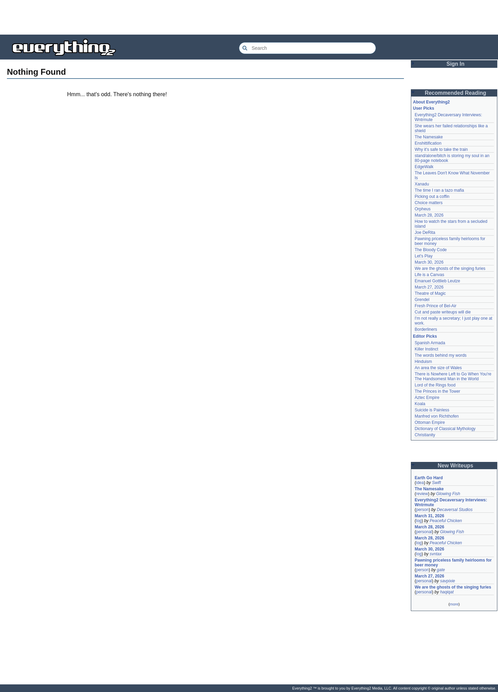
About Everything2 (431, 102)
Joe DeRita (425, 232)
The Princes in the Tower (437, 391)
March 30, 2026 (429, 262)
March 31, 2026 (429, 515)
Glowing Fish (448, 493)
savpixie (447, 581)
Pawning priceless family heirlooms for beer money (453, 562)
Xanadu (422, 184)
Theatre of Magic (430, 293)
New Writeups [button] (455, 465)
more (454, 604)
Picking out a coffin (432, 196)
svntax (436, 554)
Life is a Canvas (429, 274)
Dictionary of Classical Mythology (445, 428)
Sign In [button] (455, 64)
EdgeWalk (424, 166)
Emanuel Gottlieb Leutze (437, 281)
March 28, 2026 (429, 215)
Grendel (422, 299)
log (419, 520)
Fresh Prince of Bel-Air (435, 305)
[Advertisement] (249, 17)
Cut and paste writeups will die (443, 312)
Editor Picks (425, 336)
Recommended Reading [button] (455, 93)
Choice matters (429, 202)
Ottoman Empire (430, 422)
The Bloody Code (431, 249)
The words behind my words (441, 355)
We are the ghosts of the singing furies (450, 268)
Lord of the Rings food (435, 385)
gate (441, 569)
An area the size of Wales (438, 367)
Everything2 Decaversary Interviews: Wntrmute (451, 502)
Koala (420, 403)
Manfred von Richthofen (437, 416)
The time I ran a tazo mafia (439, 190)
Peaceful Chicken (446, 520)
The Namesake (429, 137)
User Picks (423, 108)
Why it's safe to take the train (441, 149)
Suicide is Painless (432, 410)
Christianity (425, 434)
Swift (436, 482)
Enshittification (428, 143)
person (422, 509)
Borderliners (426, 329)
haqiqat (446, 592)
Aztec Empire (427, 397)
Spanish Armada (430, 342)
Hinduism (423, 361)
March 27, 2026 (429, 287)
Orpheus (423, 209)
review (422, 493)
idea (420, 482)
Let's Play (424, 256)
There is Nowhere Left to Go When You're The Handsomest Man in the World (453, 376)
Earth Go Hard (429, 477)
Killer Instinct (426, 349)
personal (424, 531)
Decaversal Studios (454, 509)
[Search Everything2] (307, 48)
